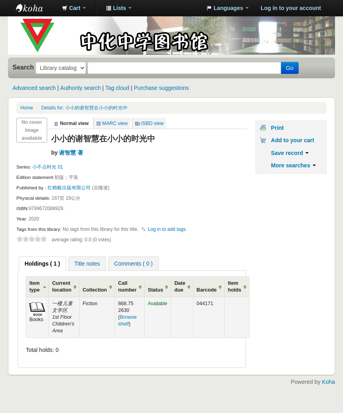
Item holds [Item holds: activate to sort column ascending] (234, 286)
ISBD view (152, 123)
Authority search (80, 88)
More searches (293, 165)
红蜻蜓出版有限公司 (70, 188)
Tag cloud (117, 88)
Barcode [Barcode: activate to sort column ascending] (207, 290)
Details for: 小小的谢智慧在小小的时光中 (84, 108)
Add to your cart (292, 140)
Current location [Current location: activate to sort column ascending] (61, 286)
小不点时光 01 (47, 167)
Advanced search (34, 88)
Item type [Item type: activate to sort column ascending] (34, 286)
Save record (290, 153)
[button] (74, 8)
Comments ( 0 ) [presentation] (133, 263)
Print (277, 128)
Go (289, 68)
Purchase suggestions (161, 88)
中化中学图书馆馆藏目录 (36, 8)
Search (23, 67)
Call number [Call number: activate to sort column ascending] (127, 286)
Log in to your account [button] (291, 8)
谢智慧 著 (71, 152)
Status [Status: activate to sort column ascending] (156, 290)
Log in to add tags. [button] (167, 229)
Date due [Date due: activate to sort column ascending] (179, 286)
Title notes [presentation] (87, 263)
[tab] (42, 263)
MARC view (115, 123)
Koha (328, 382)
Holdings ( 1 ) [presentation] (42, 263)
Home (26, 108)
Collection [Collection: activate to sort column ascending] (95, 290)
